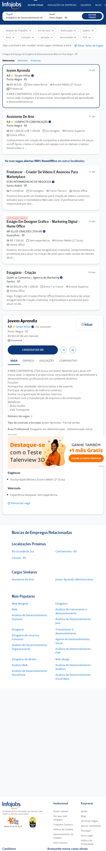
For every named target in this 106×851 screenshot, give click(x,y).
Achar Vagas (35, 4)
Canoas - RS (19, 558)
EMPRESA (28, 360)
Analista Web (20, 665)
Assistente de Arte (23, 579)
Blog (98, 4)
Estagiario (18, 629)
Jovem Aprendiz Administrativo (74, 579)
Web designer (20, 603)
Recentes (23, 60)
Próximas (36, 60)
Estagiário (61, 603)
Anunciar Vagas (89, 820)
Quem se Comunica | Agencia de (35, 277)
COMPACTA (33, 122)
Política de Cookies (63, 829)
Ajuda (84, 811)
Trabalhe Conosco (63, 824)
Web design (62, 659)
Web (14, 609)
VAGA (13, 360)
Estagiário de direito (24, 659)
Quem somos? (61, 811)
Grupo (24, 75)
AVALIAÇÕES (46, 360)
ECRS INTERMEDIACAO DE (30, 181)
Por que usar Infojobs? (60, 818)
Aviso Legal (87, 835)
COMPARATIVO (68, 360)
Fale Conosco (60, 842)
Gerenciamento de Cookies (63, 836)
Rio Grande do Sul (23, 551)
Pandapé (85, 830)
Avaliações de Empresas (62, 4)
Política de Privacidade (87, 842)
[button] (92, 16)
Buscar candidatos (91, 825)
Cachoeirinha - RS (66, 551)
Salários (86, 4)
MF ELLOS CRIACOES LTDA (26, 231)
